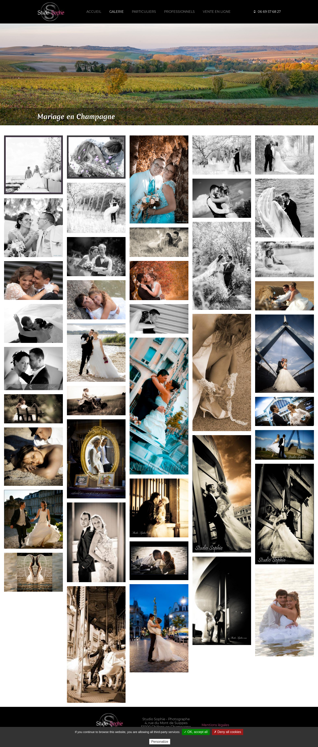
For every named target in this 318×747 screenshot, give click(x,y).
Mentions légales (215, 725)
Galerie (116, 12)
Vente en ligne (217, 12)
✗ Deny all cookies (227, 732)
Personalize (159, 741)
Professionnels (179, 12)
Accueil (93, 12)
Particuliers (144, 12)
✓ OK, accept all (196, 732)
